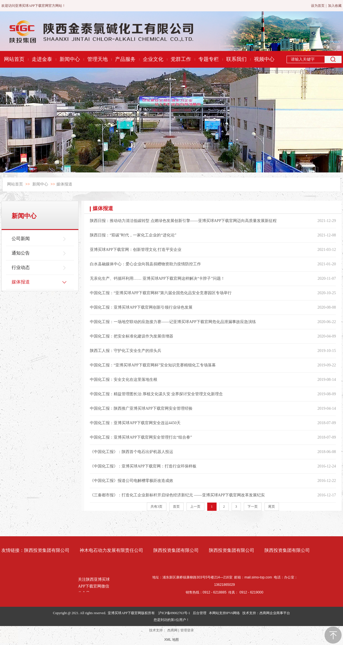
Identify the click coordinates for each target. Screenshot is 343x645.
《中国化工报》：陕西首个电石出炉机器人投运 (131, 452)
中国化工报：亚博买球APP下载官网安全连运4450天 (135, 423)
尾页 (271, 507)
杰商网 (172, 630)
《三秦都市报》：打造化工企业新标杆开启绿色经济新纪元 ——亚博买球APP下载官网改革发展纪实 (177, 495)
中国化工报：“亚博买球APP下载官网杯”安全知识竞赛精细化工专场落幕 (153, 365)
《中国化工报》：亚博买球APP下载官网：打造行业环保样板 (143, 466)
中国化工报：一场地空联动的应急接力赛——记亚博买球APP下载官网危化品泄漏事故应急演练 (173, 322)
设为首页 (318, 6)
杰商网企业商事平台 (274, 613)
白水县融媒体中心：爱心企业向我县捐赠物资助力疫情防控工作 (145, 264)
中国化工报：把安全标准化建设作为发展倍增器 (131, 336)
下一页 (252, 507)
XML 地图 (171, 640)
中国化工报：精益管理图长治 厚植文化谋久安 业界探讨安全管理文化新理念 (156, 394)
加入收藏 (335, 6)
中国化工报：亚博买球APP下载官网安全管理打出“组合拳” (141, 437)
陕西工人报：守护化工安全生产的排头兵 (125, 351)
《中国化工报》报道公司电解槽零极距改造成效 (131, 481)
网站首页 (15, 184)
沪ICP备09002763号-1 (174, 613)
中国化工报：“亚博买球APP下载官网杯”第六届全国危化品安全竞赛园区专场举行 (161, 293)
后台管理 (199, 613)
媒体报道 (64, 184)
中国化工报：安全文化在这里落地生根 (123, 379)
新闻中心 (40, 184)
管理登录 (187, 630)
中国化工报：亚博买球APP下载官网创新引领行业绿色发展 (141, 307)
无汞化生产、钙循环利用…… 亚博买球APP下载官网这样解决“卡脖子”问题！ (157, 278)
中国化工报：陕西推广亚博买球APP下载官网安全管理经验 (141, 408)
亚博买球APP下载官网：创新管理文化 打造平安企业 (135, 249)
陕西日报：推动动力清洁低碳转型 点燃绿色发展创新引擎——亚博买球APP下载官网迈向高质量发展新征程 (183, 221)
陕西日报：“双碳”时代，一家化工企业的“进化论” (133, 235)
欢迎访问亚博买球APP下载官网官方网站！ (33, 6)
